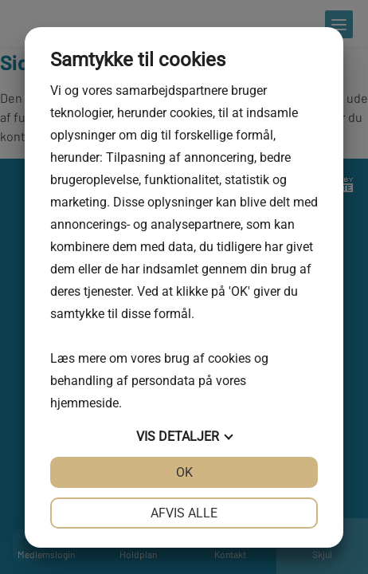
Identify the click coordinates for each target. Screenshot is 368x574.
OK (184, 472)
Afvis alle (184, 513)
